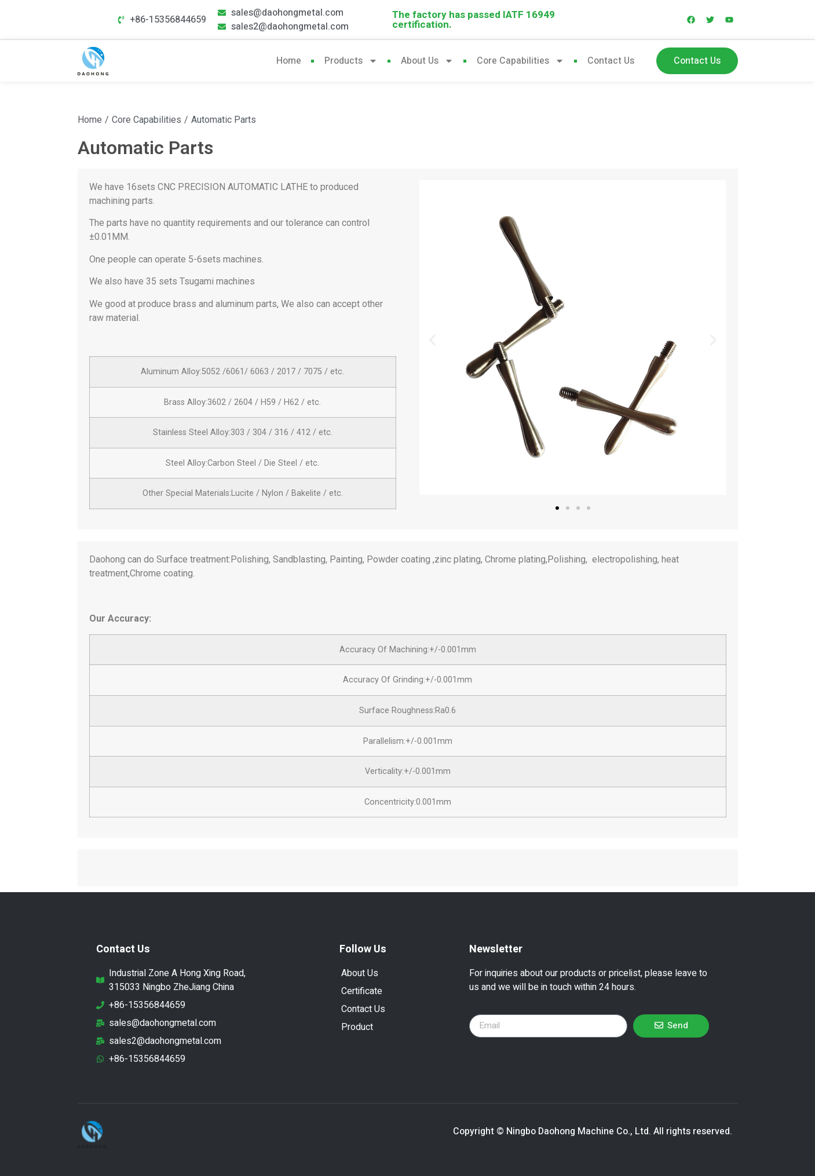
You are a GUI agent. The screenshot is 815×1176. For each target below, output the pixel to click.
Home (288, 61)
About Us (427, 60)
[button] (432, 340)
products (351, 60)
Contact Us (610, 61)
